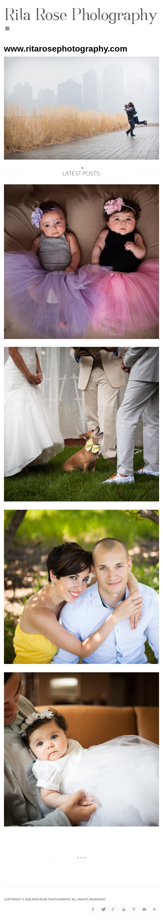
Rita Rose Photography (51, 899)
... (81, 855)
